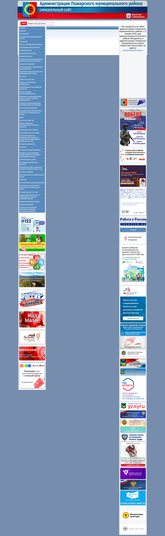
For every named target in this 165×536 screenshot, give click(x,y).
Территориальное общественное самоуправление (31, 68)
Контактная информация (28, 108)
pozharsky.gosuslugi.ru (133, 50)
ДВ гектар (23, 76)
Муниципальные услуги (28, 159)
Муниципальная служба (28, 53)
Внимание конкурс (26, 56)
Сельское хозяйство (27, 120)
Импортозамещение (27, 204)
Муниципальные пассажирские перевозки (30, 88)
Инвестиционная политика (29, 130)
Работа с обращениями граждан (31, 44)
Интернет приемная (26, 172)
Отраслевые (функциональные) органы (30, 37)
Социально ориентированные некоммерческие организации (30, 104)
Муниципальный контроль (29, 192)
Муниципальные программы (29, 133)
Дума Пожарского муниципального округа (32, 175)
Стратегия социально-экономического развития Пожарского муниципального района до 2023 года (30, 138)
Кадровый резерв (26, 50)
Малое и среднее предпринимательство (27, 92)
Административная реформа (30, 201)
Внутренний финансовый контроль (32, 182)
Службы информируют (27, 144)
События (23, 31)
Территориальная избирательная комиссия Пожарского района (31, 60)
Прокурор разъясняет (27, 64)
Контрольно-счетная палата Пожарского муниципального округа (30, 187)
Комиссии (23, 179)
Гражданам (23, 41)
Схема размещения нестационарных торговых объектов (29, 125)
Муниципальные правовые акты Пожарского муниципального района (31, 112)
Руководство (24, 33)
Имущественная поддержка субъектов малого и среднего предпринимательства (30, 154)
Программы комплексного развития (29, 163)
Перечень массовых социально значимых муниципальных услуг (31, 168)
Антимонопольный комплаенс (30, 150)
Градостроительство (27, 79)
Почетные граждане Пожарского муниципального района (31, 72)
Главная (22, 28)
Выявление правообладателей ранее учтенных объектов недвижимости (30, 98)
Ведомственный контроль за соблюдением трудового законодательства (30, 196)
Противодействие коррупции (30, 47)
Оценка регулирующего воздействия (28, 83)
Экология (23, 147)
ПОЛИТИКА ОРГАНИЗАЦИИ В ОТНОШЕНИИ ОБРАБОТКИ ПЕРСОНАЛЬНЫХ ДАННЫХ (28, 209)
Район (22, 117)
